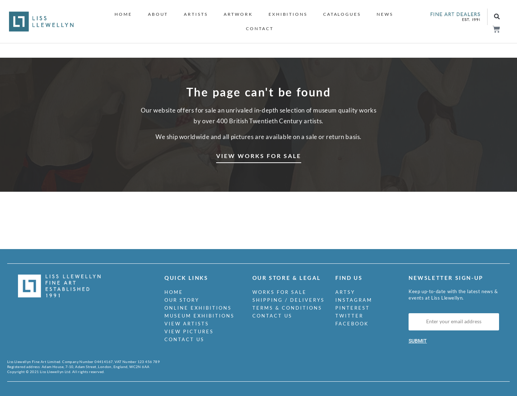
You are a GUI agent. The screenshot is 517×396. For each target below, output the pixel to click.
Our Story (181, 300)
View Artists (186, 323)
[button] (497, 17)
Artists (196, 14)
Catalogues (342, 14)
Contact (259, 28)
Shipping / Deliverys (288, 300)
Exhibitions (288, 14)
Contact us (184, 339)
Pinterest (352, 308)
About (158, 14)
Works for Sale (279, 292)
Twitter (349, 316)
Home (123, 14)
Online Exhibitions (198, 308)
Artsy (345, 292)
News (385, 14)
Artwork (238, 14)
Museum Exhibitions (199, 316)
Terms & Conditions (287, 308)
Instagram (353, 300)
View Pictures (189, 331)
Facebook (352, 323)
